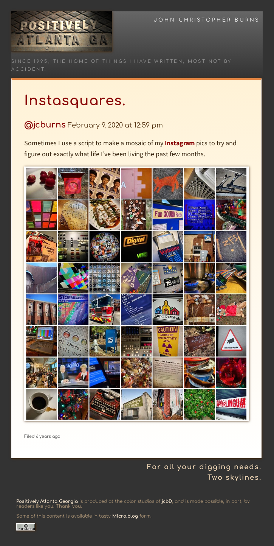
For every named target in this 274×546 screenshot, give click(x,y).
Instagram (180, 142)
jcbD (167, 501)
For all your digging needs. (204, 467)
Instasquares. (75, 100)
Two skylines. (234, 477)
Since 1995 (29, 61)
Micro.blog (125, 516)
